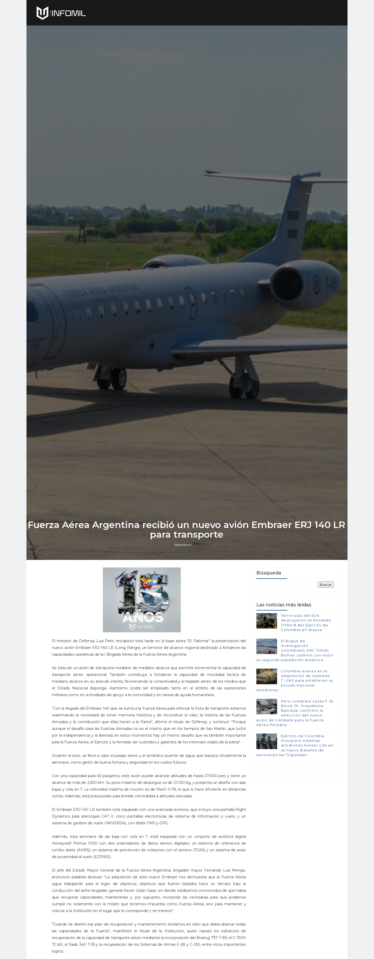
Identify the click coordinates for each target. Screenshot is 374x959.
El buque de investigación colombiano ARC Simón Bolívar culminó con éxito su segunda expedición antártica (294, 691)
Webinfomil (183, 585)
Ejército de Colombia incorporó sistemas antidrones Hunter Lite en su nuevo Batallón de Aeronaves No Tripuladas (294, 786)
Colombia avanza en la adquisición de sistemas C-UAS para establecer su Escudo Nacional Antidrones (294, 721)
